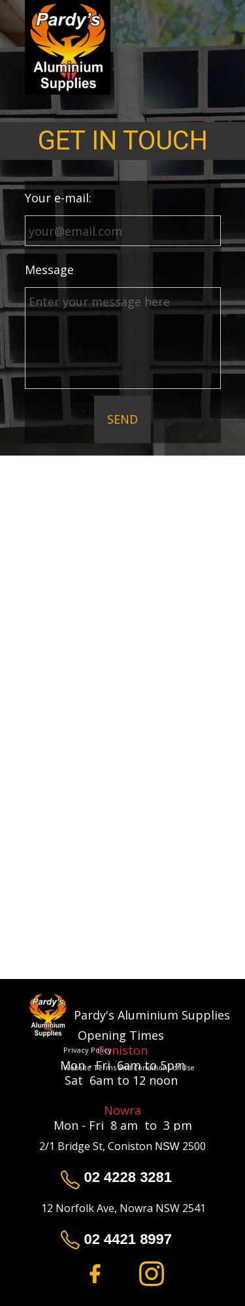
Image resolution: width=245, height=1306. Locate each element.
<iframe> (122, 847)
